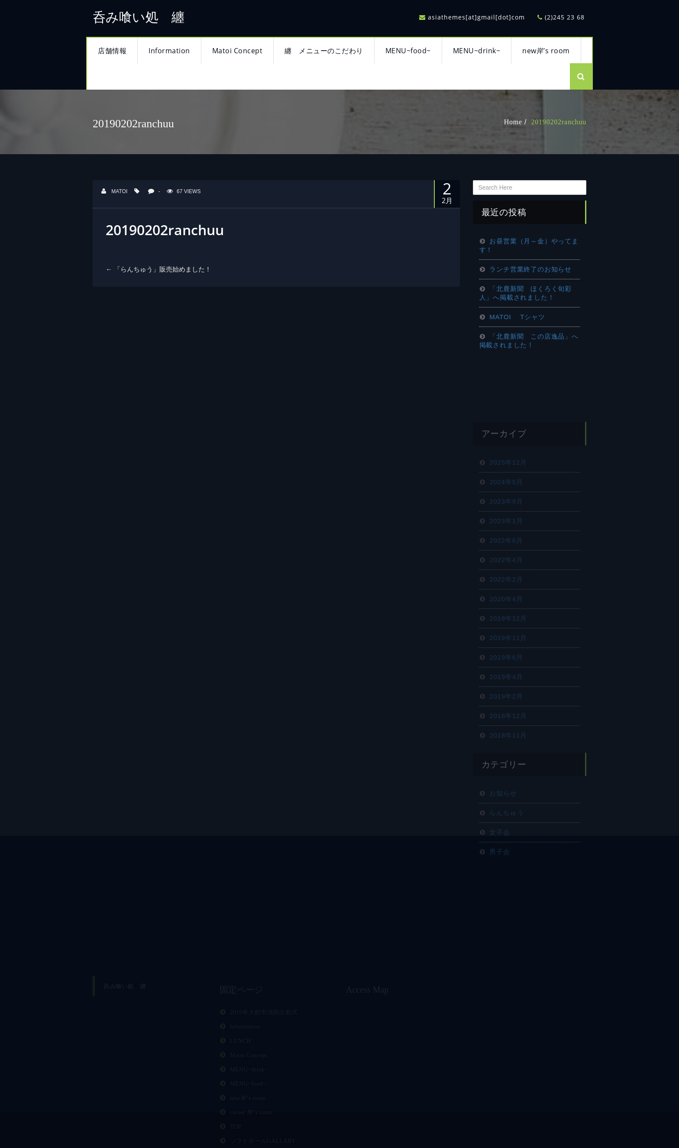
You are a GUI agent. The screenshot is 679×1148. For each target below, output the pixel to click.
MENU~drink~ (477, 50)
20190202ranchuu (558, 122)
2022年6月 (506, 564)
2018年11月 (508, 759)
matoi (114, 191)
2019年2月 (506, 720)
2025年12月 (508, 486)
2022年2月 (506, 603)
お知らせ (503, 817)
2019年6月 (506, 681)
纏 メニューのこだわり (324, 50)
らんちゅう (506, 837)
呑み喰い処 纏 (138, 17)
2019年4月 (506, 701)
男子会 (499, 876)
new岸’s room (546, 50)
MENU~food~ (408, 50)
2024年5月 (506, 506)
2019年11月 (508, 662)
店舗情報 (112, 50)
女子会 (499, 856)
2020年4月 (506, 623)
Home (513, 122)
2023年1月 (506, 545)
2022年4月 (506, 584)
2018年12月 (508, 740)
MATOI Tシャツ (517, 316)
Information (169, 50)
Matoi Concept (237, 50)
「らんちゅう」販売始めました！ (158, 269)
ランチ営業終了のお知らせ (530, 269)
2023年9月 (506, 525)
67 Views (183, 191)
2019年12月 (508, 642)
